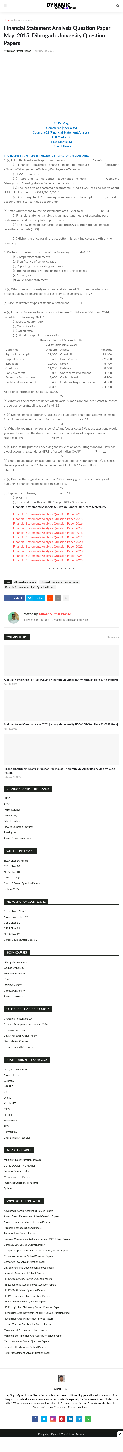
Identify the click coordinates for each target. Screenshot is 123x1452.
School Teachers (12, 821)
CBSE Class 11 (12, 922)
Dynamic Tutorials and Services (68, 1434)
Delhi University (13, 984)
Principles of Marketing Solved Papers (25, 1347)
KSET (7, 1092)
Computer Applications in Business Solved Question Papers (36, 1250)
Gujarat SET (10, 1080)
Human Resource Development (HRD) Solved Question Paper (37, 1312)
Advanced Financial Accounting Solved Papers (28, 1210)
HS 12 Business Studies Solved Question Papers (30, 1284)
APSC (7, 804)
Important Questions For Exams (21, 1182)
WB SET (8, 1097)
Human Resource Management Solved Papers (28, 1318)
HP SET (8, 1114)
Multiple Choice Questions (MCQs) (22, 1159)
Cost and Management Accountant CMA (26, 1024)
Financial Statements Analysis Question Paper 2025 (48, 560)
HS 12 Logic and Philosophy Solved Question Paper (32, 1307)
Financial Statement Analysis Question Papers (30, 587)
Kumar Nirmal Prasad (55, 614)
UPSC (7, 798)
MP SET (8, 1109)
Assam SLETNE (12, 1075)
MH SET (8, 1086)
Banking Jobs (11, 832)
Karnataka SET (12, 1131)
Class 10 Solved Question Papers (22, 883)
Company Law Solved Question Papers (25, 1244)
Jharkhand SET (12, 1120)
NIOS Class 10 (12, 872)
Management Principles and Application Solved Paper (33, 1335)
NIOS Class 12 (12, 934)
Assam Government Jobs (17, 838)
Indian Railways (12, 809)
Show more (113, 637)
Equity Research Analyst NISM (20, 1035)
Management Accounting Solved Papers (25, 1329)
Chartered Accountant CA (18, 1018)
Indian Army (10, 815)
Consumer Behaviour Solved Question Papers (28, 1256)
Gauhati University (14, 967)
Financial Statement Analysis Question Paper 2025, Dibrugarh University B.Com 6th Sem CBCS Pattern (60, 770)
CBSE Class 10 (12, 866)
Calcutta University (14, 990)
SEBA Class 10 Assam (16, 860)
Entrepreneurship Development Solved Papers (29, 1267)
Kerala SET (10, 1103)
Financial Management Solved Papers (24, 1273)
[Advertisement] (61, 85)
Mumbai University (14, 973)
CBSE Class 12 (12, 928)
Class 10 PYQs (12, 877)
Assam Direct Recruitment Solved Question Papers (31, 1216)
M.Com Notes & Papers (17, 1176)
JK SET (8, 1126)
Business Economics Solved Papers (23, 1227)
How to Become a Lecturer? (19, 826)
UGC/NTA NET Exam (16, 1069)
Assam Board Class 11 (16, 911)
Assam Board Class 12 (16, 917)
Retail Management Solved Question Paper (27, 1352)
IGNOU (8, 979)
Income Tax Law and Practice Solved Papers (27, 1324)
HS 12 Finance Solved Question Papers (25, 1301)
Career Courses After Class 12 (20, 939)
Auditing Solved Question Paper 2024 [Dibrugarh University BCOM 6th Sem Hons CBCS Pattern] (61, 679)
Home (7, 20)
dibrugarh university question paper (59, 582)
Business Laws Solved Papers (19, 1233)
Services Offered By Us (16, 1171)
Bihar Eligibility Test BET (17, 1137)
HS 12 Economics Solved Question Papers (27, 1295)
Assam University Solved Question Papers (27, 1222)
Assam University (13, 996)
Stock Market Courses (16, 1041)
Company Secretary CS (16, 1029)
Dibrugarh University (15, 962)
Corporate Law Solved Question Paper (24, 1261)
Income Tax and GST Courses (19, 1047)
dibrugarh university (22, 20)
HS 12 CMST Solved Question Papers (24, 1290)
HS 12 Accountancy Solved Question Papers (28, 1278)
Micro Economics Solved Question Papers (26, 1341)
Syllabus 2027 (11, 889)
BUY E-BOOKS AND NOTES (19, 1165)
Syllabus (8, 1188)
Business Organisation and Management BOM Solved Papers (37, 1239)
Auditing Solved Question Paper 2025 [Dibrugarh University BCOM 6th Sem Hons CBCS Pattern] (61, 724)
